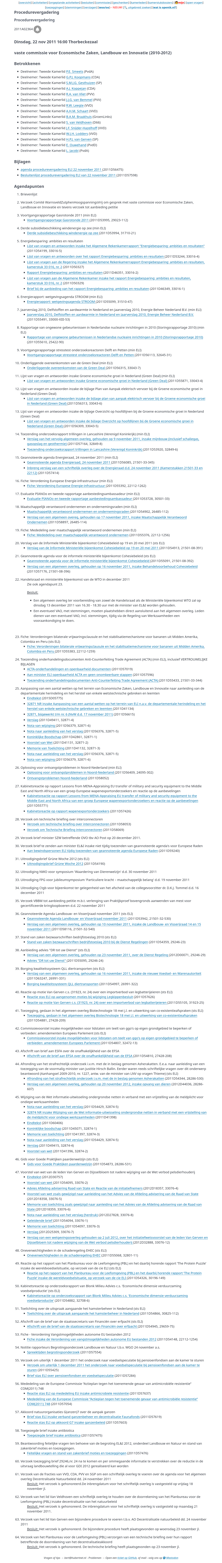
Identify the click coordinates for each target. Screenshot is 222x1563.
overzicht (25, 2)
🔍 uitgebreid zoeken (137, 7)
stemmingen (74, 7)
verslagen (90, 7)
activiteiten (40, 2)
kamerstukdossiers (160, 2)
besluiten (87, 2)
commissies (103, 2)
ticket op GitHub (127, 1558)
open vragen (195, 2)
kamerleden (138, 2)
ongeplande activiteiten (64, 2)
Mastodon (170, 1558)
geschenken (120, 2)
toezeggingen (54, 7)
